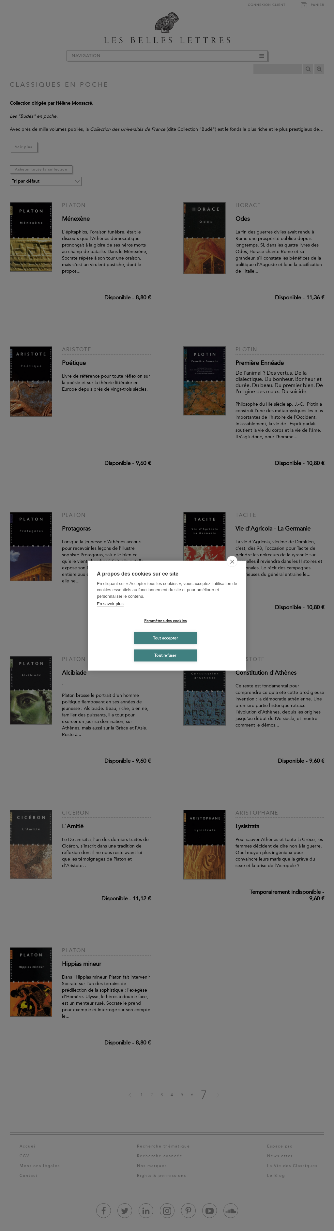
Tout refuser (165, 655)
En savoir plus (110, 603)
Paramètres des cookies (165, 621)
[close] (232, 561)
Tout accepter (165, 638)
